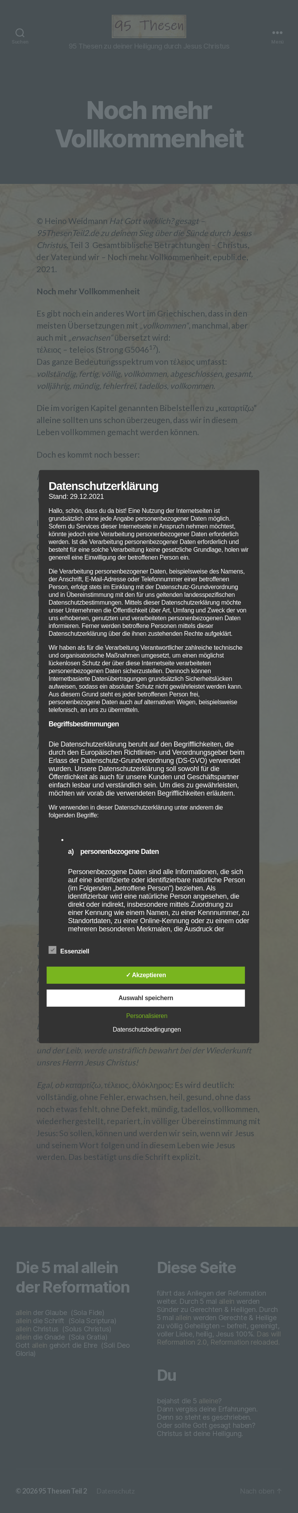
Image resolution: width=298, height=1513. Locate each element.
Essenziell (73, 950)
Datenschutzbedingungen (147, 1029)
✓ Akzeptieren (146, 975)
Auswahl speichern (145, 998)
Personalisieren (146, 1016)
